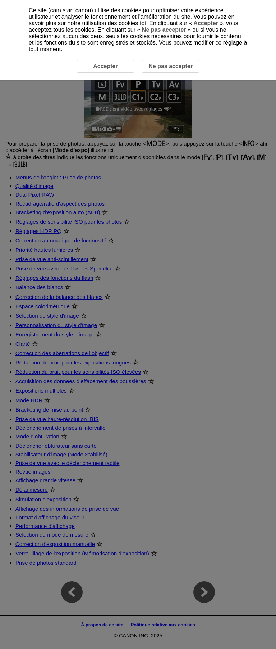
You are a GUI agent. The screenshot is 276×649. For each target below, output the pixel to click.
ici (143, 23)
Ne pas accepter (164, 30)
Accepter (206, 23)
